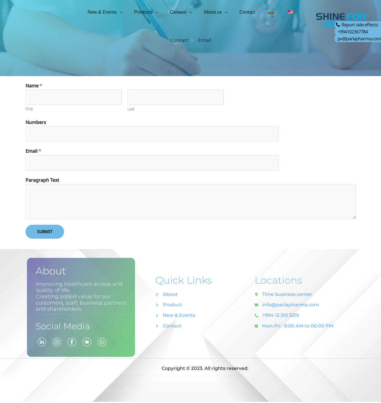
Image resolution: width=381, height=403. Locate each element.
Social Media (66, 327)
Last (130, 109)
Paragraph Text (42, 181)
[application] (128, 11)
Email (33, 152)
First (29, 109)
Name (33, 85)
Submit (44, 232)
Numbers (35, 123)
